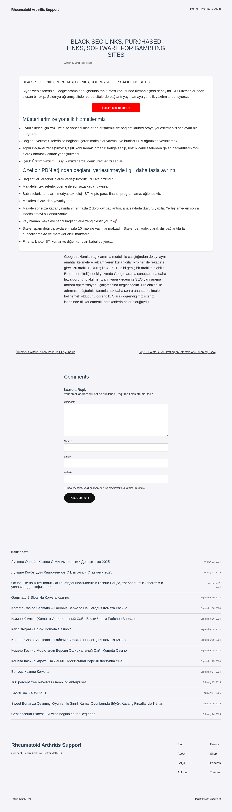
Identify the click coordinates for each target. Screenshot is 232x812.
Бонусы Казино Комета (30, 672)
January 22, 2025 (212, 561)
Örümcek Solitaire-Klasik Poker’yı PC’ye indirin (45, 352)
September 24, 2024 (211, 672)
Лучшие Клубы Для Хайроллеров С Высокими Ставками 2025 (61, 572)
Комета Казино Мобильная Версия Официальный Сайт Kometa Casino (69, 650)
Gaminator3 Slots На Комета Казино (40, 597)
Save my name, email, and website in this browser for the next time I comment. (106, 488)
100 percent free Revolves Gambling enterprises (49, 682)
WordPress (215, 798)
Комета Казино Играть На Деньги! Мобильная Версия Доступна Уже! (67, 661)
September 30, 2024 (211, 597)
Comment (69, 402)
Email (67, 456)
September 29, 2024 (211, 619)
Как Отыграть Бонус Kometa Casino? (41, 629)
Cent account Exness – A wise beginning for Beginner (53, 714)
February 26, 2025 (212, 703)
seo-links (87, 63)
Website (68, 472)
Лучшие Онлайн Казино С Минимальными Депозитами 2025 (60, 562)
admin (77, 63)
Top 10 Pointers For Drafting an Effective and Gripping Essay (177, 352)
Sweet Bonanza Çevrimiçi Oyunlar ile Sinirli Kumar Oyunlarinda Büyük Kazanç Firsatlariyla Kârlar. (87, 703)
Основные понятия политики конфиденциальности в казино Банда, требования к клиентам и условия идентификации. (87, 585)
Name (68, 441)
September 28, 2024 (211, 629)
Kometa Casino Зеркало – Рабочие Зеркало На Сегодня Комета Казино (69, 608)
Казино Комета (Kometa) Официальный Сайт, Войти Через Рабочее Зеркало (73, 619)
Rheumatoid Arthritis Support (35, 10)
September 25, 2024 (211, 650)
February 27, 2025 (212, 682)
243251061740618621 (28, 693)
